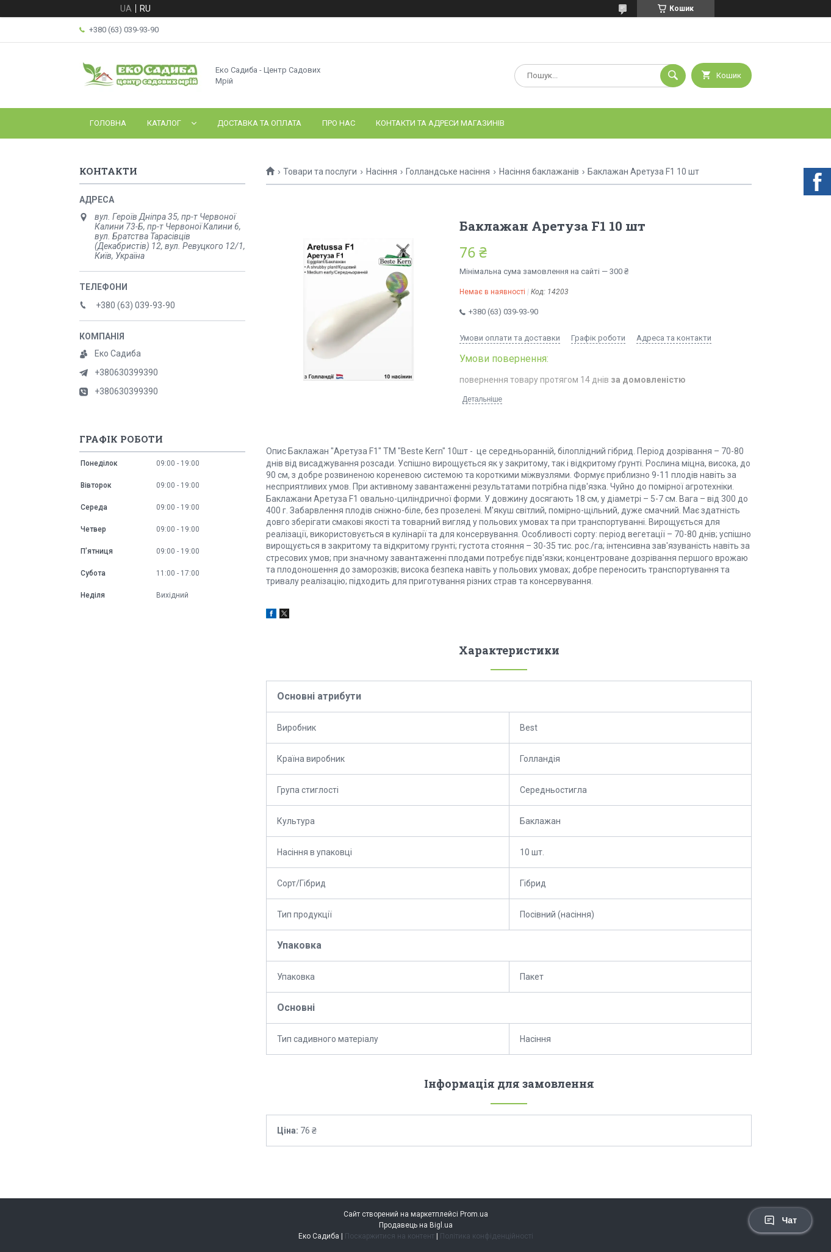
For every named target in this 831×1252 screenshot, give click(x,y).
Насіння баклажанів (539, 171)
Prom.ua (474, 1214)
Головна (108, 123)
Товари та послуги (320, 171)
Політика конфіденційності (486, 1236)
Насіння (381, 171)
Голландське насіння (448, 171)
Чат (780, 1220)
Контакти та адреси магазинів (440, 123)
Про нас (338, 123)
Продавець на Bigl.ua (416, 1225)
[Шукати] (673, 75)
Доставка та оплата (259, 123)
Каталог (164, 123)
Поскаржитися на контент (389, 1236)
